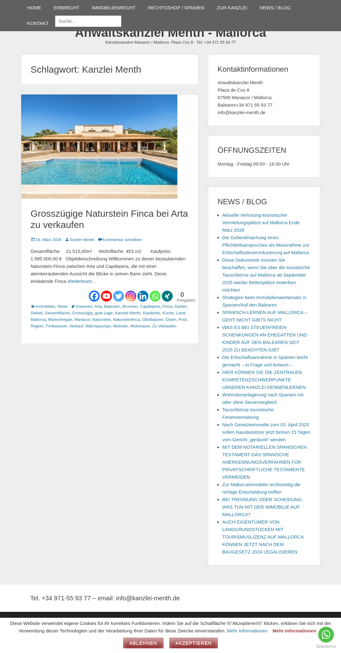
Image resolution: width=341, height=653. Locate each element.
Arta (98, 306)
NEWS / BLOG (275, 7)
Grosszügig (82, 313)
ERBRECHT (66, 7)
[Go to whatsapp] (326, 634)
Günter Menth (82, 239)
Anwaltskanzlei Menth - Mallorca (170, 32)
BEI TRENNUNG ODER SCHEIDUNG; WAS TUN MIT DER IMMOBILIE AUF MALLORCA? (262, 507)
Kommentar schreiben (122, 239)
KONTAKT (38, 23)
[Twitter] (118, 296)
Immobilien (45, 306)
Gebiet (36, 313)
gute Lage (104, 313)
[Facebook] (94, 296)
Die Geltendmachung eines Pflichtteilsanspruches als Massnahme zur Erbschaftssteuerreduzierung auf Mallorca (265, 245)
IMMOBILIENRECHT (114, 7)
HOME (34, 7)
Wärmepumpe (98, 326)
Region (37, 326)
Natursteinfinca (126, 319)
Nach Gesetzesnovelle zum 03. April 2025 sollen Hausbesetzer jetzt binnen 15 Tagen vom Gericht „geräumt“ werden (266, 432)
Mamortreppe (60, 319)
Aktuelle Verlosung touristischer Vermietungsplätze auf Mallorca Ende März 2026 (261, 222)
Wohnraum (140, 326)
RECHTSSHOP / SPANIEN (176, 7)
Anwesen (84, 306)
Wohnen (120, 326)
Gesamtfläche (57, 313)
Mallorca (38, 319)
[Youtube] (106, 296)
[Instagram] (130, 296)
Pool (183, 319)
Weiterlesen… (82, 281)
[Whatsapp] (155, 296)
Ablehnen (143, 643)
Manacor (82, 319)
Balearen (112, 306)
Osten (171, 319)
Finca (167, 306)
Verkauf (76, 326)
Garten (181, 306)
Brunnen (130, 306)
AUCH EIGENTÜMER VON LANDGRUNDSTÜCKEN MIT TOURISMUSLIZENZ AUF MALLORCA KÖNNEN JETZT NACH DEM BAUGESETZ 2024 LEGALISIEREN (263, 536)
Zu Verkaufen (164, 326)
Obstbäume (152, 319)
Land (180, 313)
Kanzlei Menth (128, 313)
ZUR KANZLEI (232, 7)
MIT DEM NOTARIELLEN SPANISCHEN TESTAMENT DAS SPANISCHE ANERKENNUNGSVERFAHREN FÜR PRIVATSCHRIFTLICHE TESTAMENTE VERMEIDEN (264, 462)
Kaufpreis (151, 313)
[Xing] (167, 296)
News (62, 306)
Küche (168, 313)
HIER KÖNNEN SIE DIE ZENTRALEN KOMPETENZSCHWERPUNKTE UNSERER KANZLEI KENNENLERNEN (264, 380)
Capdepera (150, 306)
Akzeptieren (193, 643)
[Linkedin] (142, 296)
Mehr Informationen (247, 630)
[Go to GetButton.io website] (326, 647)
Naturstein (101, 319)
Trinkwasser (56, 326)
